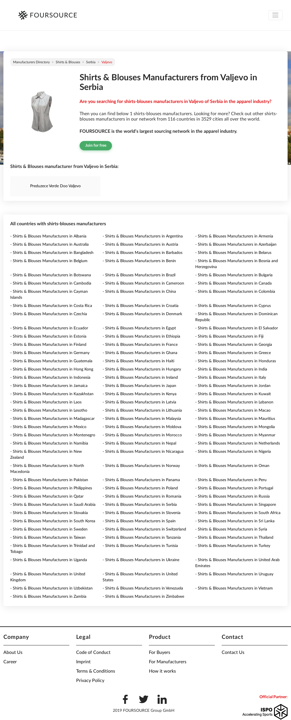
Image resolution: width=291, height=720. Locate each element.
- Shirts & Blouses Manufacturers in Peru (231, 480)
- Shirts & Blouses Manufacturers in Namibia (49, 443)
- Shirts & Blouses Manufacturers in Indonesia (50, 378)
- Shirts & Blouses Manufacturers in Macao (233, 410)
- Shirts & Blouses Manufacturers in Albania (48, 236)
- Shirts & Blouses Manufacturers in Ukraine (141, 560)
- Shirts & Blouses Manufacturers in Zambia (48, 597)
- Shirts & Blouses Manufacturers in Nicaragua (143, 452)
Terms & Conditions (95, 671)
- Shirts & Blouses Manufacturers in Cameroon (143, 283)
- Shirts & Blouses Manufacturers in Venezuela (143, 588)
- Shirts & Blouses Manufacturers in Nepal (139, 443)
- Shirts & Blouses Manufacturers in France (140, 345)
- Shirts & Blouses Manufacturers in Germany (50, 353)
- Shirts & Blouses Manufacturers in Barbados (142, 253)
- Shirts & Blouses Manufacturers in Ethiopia (141, 336)
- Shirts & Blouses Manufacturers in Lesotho (48, 410)
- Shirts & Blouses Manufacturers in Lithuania (142, 410)
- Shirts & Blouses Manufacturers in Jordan (233, 386)
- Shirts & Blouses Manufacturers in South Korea (52, 521)
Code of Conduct (93, 652)
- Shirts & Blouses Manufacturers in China (139, 292)
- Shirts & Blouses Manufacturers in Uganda (48, 560)
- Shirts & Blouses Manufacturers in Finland (48, 345)
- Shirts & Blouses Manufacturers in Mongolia (235, 427)
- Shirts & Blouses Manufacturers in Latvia (139, 402)
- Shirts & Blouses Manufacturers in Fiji (229, 336)
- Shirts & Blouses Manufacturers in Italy (230, 378)
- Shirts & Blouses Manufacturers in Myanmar (235, 435)
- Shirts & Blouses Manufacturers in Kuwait (233, 394)
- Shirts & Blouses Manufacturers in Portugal (234, 488)
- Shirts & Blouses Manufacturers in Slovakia (49, 513)
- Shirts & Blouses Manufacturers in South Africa (237, 513)
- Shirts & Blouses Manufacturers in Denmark (142, 314)
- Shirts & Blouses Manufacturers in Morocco (142, 435)
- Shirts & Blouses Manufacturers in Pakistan (49, 480)
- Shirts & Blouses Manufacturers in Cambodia (50, 283)
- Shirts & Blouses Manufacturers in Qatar (47, 496)
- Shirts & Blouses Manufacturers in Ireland (140, 378)
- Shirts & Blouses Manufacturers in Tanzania (142, 538)
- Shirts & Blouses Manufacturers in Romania (142, 496)
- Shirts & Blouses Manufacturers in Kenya (139, 394)
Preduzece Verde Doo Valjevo (55, 186)
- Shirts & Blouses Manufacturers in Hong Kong (51, 369)
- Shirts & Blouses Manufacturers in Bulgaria (234, 275)
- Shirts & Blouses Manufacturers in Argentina (143, 236)
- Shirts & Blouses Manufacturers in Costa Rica (51, 306)
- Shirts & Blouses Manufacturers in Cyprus (233, 306)
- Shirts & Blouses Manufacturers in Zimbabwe (143, 597)
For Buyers (159, 652)
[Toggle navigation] (275, 15)
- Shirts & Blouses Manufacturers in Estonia (48, 336)
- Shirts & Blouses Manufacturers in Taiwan (48, 538)
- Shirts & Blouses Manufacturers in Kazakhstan (51, 394)
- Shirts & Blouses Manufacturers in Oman (232, 466)
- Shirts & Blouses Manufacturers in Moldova (142, 427)
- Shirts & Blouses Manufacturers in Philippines (51, 488)
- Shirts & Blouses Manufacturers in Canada (233, 283)
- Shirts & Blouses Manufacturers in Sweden (49, 529)
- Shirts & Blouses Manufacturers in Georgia (233, 345)
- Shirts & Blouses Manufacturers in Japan (139, 386)
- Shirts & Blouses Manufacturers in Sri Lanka (235, 521)
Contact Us (233, 652)
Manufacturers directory (31, 62)
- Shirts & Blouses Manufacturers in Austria (140, 245)
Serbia (90, 62)
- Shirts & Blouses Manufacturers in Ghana (140, 353)
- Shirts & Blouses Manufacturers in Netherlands (237, 443)
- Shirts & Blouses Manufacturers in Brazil (139, 275)
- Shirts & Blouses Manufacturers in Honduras (235, 361)
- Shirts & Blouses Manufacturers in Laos (46, 402)
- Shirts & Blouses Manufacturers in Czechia (48, 314)
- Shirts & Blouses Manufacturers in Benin (139, 261)
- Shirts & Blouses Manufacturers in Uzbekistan (51, 588)
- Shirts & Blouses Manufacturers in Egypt (139, 328)
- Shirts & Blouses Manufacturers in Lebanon (234, 402)
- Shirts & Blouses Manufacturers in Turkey (232, 546)
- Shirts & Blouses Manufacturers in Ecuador (49, 328)
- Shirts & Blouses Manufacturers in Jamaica (49, 386)
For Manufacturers (167, 662)
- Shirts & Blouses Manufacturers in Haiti (138, 361)
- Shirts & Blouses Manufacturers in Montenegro (52, 435)
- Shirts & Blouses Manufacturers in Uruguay (234, 574)
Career (10, 662)
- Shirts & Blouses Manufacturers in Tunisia (140, 546)
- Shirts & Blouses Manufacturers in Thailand (234, 538)
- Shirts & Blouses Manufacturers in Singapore (235, 505)
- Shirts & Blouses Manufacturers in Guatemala (51, 361)
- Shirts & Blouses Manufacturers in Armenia (234, 236)
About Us (12, 652)
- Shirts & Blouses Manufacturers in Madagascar (52, 419)
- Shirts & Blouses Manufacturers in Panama (141, 480)
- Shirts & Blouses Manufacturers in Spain (139, 521)
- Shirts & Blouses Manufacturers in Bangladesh (51, 253)
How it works (162, 671)
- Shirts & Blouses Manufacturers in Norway (141, 466)
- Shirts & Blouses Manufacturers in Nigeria (233, 452)
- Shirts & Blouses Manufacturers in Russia (232, 496)
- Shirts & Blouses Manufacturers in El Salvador (236, 328)
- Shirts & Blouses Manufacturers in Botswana (50, 275)
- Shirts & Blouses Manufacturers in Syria (231, 529)
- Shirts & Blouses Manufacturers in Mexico (48, 427)
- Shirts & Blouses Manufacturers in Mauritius (235, 419)
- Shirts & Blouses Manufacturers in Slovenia (141, 513)
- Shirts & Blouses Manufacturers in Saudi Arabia (52, 505)
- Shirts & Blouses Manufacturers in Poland (140, 488)
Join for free (95, 146)
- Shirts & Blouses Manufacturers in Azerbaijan (236, 245)
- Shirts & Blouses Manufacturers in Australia (49, 245)
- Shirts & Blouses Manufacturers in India (231, 369)
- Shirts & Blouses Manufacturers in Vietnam (234, 588)
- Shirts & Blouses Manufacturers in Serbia (140, 505)
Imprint (83, 662)
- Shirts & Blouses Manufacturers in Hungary (142, 369)
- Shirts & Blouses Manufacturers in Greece (233, 353)
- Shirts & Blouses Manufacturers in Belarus (233, 253)
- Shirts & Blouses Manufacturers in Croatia (140, 306)
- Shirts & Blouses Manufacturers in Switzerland (144, 529)
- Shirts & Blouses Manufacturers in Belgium (49, 261)
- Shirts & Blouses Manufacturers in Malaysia (142, 419)
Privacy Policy (90, 680)
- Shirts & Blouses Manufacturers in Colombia (235, 292)
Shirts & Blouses (68, 62)
